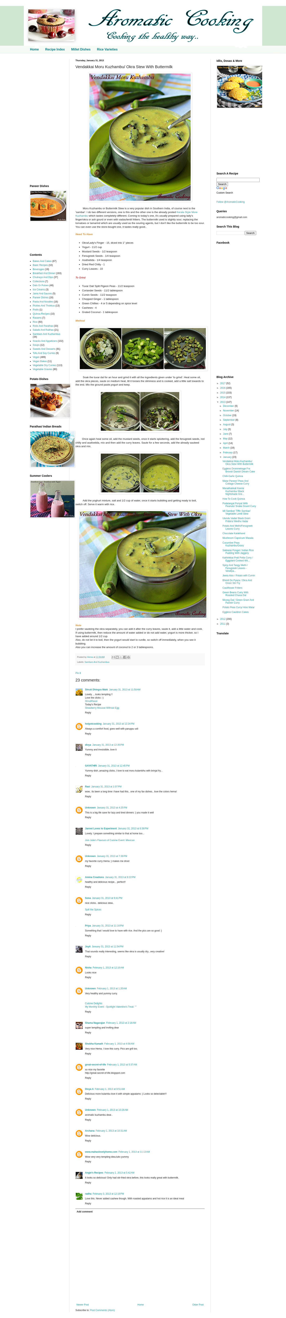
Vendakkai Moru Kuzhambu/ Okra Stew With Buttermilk (237, 462)
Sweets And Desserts (44, 349)
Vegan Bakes (40, 361)
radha (88, 1193)
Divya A (89, 1089)
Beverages (38, 269)
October (227, 415)
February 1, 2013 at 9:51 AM (110, 1089)
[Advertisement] (47, 118)
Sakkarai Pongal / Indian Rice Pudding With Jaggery (238, 551)
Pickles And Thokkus (44, 305)
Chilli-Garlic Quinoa (232, 476)
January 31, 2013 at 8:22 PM (120, 877)
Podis (36, 309)
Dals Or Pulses (41, 285)
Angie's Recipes (94, 1172)
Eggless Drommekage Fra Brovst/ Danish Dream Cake (238, 470)
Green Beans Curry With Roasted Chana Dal (235, 594)
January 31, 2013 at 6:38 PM (133, 828)
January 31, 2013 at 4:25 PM (112, 807)
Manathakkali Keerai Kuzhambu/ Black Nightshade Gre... (233, 491)
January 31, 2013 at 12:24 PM (118, 723)
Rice (35, 322)
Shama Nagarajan (95, 1022)
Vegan (36, 357)
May (225, 438)
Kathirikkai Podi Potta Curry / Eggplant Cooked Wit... (237, 559)
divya (88, 744)
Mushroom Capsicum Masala (237, 538)
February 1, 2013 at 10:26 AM (112, 1110)
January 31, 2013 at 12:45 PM (114, 765)
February (228, 452)
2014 (223, 397)
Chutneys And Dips (43, 277)
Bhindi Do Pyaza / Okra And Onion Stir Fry (237, 581)
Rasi (87, 786)
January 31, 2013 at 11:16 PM (108, 925)
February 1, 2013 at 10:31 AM (111, 1130)
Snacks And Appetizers (45, 341)
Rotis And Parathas (43, 326)
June (226, 433)
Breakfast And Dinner (44, 273)
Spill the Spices (93, 909)
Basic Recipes (40, 265)
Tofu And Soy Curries (44, 353)
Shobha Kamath (94, 1043)
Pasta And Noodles (43, 301)
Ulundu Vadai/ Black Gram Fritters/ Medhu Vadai (236, 519)
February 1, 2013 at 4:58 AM (119, 1043)
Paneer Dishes (40, 297)
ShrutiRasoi (91, 701)
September (229, 420)
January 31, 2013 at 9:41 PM (107, 898)
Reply (88, 712)
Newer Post (82, 1304)
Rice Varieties (107, 49)
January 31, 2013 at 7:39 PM (112, 856)
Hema (90, 657)
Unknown (90, 807)
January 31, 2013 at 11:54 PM (107, 946)
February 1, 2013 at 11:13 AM (134, 1151)
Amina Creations (94, 877)
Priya (88, 925)
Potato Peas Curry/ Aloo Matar (238, 607)
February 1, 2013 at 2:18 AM (121, 1022)
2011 (223, 623)
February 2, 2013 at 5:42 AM (119, 1172)
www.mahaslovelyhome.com (101, 1151)
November (229, 410)
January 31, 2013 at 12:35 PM (108, 744)
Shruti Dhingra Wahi (96, 689)
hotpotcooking (93, 723)
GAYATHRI (91, 765)
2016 (223, 388)
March (226, 447)
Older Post (198, 1304)
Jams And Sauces (42, 293)
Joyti (88, 946)
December (229, 406)
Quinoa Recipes (41, 313)
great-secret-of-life (95, 1064)
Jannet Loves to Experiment (101, 828)
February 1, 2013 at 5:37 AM (122, 1064)
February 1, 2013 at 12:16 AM (108, 967)
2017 (223, 383)
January (227, 457)
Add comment (85, 1211)
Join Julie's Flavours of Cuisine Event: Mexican (110, 840)
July (225, 429)
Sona (88, 898)
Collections (38, 281)
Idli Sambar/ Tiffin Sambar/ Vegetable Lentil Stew (236, 512)
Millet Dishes (81, 49)
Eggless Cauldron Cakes (235, 612)
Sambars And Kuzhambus (97, 662)
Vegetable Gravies (42, 369)
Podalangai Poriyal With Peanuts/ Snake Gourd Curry (239, 505)
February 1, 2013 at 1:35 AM (112, 988)
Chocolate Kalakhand (233, 533)
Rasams (37, 317)
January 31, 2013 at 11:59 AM (124, 689)
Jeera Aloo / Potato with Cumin (238, 575)
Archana (90, 1130)
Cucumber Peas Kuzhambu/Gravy (233, 544)
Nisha (88, 967)
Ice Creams (39, 289)
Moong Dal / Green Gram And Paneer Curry (238, 601)
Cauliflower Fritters (232, 587)
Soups (36, 345)
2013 (223, 402)
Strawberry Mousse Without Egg (102, 707)
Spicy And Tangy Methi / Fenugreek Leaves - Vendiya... (235, 568)
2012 (223, 619)
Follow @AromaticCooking (230, 202)
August (227, 424)
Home (34, 49)
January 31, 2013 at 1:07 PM (106, 786)
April (225, 443)
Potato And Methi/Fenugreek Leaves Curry (237, 527)
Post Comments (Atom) (102, 1310)
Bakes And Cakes (42, 261)
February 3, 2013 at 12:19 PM (108, 1193)
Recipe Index (55, 49)
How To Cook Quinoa (233, 498)
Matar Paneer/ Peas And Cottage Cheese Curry (235, 482)
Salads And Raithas (43, 330)
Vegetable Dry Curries (44, 365)
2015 (223, 392)
